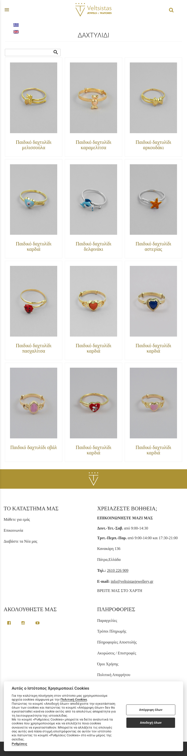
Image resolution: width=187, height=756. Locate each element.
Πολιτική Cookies (73, 699)
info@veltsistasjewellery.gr (132, 581)
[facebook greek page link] (9, 623)
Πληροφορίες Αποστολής (117, 642)
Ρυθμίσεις (19, 744)
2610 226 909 (117, 570)
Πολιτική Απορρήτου (113, 675)
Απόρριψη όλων (150, 710)
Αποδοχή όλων (151, 722)
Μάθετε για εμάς (17, 519)
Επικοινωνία (13, 530)
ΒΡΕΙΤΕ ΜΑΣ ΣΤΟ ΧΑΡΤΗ (119, 591)
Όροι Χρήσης (107, 664)
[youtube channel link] (37, 623)
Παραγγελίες (107, 620)
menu (7, 10)
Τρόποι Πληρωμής (111, 631)
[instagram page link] (23, 623)
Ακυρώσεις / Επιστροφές (116, 653)
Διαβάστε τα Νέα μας (20, 541)
